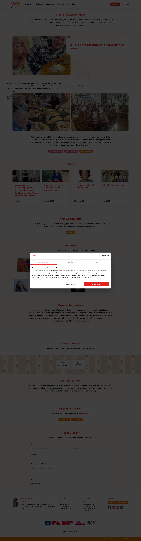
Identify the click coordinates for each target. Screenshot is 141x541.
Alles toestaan (96, 284)
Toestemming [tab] (43, 262)
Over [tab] (97, 262)
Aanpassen (70, 284)
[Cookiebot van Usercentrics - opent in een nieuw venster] (101, 256)
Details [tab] (70, 262)
